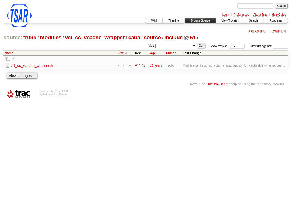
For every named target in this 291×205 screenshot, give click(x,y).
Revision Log (278, 30)
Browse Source (200, 20)
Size (121, 53)
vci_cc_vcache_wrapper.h (32, 65)
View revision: (219, 46)
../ (12, 59)
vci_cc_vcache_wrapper (94, 37)
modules (50, 37)
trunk (29, 37)
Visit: (152, 45)
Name (9, 53)
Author (171, 53)
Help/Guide (279, 14)
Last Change (257, 30)
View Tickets (229, 20)
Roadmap (276, 20)
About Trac (260, 14)
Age (153, 53)
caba (134, 37)
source (152, 37)
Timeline (173, 20)
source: (12, 37)
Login (225, 14)
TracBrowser (215, 84)
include (174, 37)
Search (253, 20)
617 (194, 37)
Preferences (241, 14)
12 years (156, 65)
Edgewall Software (55, 94)
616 (137, 65)
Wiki (154, 20)
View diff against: (269, 46)
